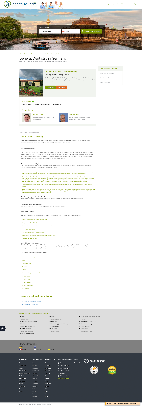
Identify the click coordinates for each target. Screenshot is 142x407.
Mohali (47, 386)
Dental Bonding (55, 326)
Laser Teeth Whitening (27, 331)
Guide (21, 368)
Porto (46, 391)
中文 (122, 4)
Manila (34, 394)
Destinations (22, 376)
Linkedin (77, 363)
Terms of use (22, 386)
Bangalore (35, 363)
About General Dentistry (106, 78)
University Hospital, (51, 75)
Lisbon (47, 394)
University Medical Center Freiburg (61, 71)
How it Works (22, 370)
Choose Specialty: (44, 27)
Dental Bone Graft (85, 326)
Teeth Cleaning (55, 331)
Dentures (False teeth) (57, 319)
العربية (108, 4)
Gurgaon (35, 378)
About (21, 391)
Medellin (35, 396)
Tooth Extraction (25, 324)
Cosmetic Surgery (64, 368)
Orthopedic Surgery (65, 376)
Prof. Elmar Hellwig (74, 115)
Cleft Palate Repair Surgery (28, 326)
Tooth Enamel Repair (86, 331)
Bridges (23, 316)
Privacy (21, 383)
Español (128, 4)
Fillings (83, 319)
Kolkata (35, 386)
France (22, 349)
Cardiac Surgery (64, 365)
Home (20, 363)
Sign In (135, 4)
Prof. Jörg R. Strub (38, 115)
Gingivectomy (84, 328)
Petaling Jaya (49, 370)
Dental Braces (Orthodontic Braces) (90, 316)
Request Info (61, 87)
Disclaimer (22, 388)
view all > (36, 110)
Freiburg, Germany (64, 75)
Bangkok (35, 365)
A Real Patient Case (24, 373)
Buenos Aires (36, 370)
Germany (42, 53)
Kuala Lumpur (36, 388)
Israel (37, 347)
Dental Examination (26, 328)
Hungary (37, 349)
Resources (22, 381)
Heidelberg (48, 383)
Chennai (35, 373)
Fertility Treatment (64, 370)
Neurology (62, 373)
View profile (50, 87)
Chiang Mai (36, 376)
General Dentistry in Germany (54, 53)
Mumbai (47, 365)
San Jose (47, 373)
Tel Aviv (47, 378)
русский (115, 4)
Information (22, 378)
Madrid (34, 391)
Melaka (47, 363)
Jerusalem (35, 383)
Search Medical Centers (92, 31)
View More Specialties (64, 378)
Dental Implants (25, 319)
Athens (47, 388)
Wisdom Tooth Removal (27, 333)
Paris (46, 396)
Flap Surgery (54, 328)
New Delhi (48, 368)
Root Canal (54, 321)
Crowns (53, 316)
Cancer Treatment (64, 363)
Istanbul (35, 381)
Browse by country (105, 82)
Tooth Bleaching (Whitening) (88, 321)
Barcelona (35, 368)
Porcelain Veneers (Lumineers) (29, 321)
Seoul (46, 376)
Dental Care (34, 53)
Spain (51, 349)
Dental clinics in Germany (107, 73)
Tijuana (47, 381)
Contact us (22, 394)
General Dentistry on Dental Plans (30, 304)
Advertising (22, 365)
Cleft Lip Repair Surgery (87, 324)
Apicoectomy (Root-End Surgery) (59, 324)
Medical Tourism (24, 53)
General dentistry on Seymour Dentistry (31, 301)
